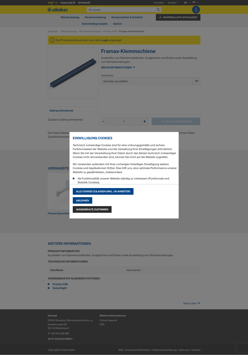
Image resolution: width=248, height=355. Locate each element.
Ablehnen (82, 200)
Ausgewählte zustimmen (92, 209)
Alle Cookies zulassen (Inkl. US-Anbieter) (103, 191)
